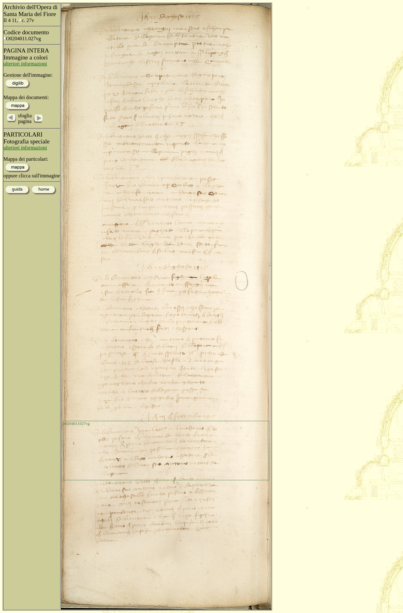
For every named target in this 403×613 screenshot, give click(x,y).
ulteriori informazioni (25, 63)
